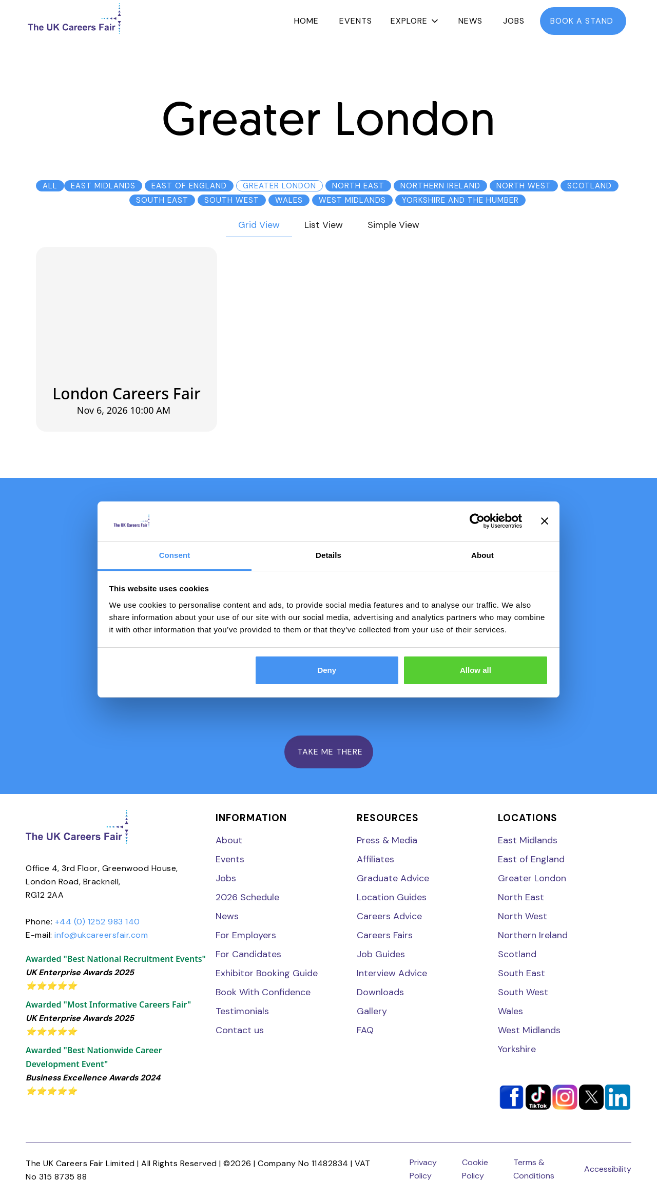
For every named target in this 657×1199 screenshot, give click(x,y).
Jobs (514, 20)
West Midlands (529, 1030)
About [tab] (482, 555)
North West (522, 916)
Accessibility (607, 1169)
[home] (74, 18)
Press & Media (387, 840)
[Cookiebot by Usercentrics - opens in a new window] (477, 521)
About (229, 840)
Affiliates (375, 859)
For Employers (246, 935)
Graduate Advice (393, 878)
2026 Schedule (247, 897)
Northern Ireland (533, 935)
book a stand (583, 20)
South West (523, 992)
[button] (415, 21)
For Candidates (248, 954)
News (470, 20)
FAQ (365, 1030)
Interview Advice (392, 973)
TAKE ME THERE (329, 751)
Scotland (517, 954)
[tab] (259, 225)
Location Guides (392, 897)
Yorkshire (517, 1049)
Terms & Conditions (533, 1169)
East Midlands (527, 840)
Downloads (380, 992)
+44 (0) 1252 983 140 (97, 921)
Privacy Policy (423, 1169)
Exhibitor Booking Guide (267, 973)
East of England (531, 859)
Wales (510, 1011)
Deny (326, 670)
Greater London (532, 878)
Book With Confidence (263, 992)
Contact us (240, 1030)
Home (306, 20)
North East (521, 897)
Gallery (372, 1011)
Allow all (475, 670)
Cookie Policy (475, 1169)
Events (355, 20)
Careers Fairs (385, 935)
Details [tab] (328, 555)
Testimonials (242, 1011)
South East (521, 973)
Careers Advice (389, 916)
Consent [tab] (174, 555)
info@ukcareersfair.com (101, 935)
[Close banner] (544, 521)
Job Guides (381, 954)
